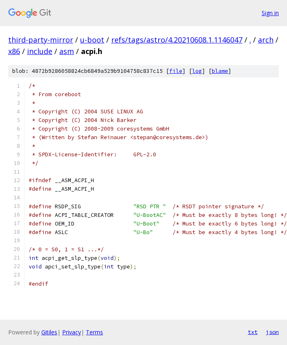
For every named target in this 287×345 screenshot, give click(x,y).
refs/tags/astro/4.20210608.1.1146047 (176, 40)
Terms (94, 332)
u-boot (92, 40)
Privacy (71, 332)
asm (66, 51)
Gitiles (49, 332)
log (197, 71)
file (175, 71)
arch (266, 40)
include (39, 51)
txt (253, 332)
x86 (14, 51)
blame (220, 71)
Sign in (270, 13)
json (272, 332)
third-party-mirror (40, 40)
